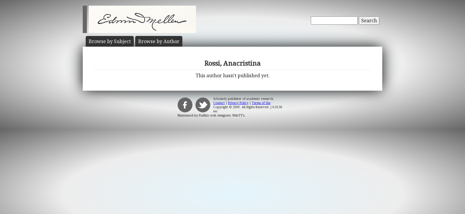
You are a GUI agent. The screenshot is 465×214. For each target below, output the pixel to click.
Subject (110, 41)
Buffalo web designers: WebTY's (221, 115)
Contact (219, 103)
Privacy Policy (238, 103)
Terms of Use (261, 103)
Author (158, 41)
